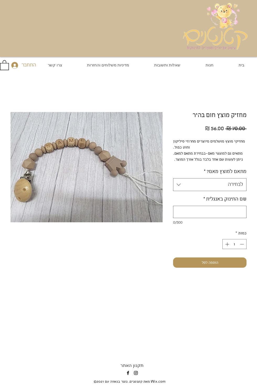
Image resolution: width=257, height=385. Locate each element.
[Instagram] (135, 373)
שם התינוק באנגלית (225, 199)
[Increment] (226, 244)
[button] (4, 65)
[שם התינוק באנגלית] (209, 212)
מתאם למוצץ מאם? (225, 171)
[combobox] (210, 184)
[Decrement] (242, 244)
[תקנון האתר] (132, 365)
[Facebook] (128, 373)
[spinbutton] (234, 244)
